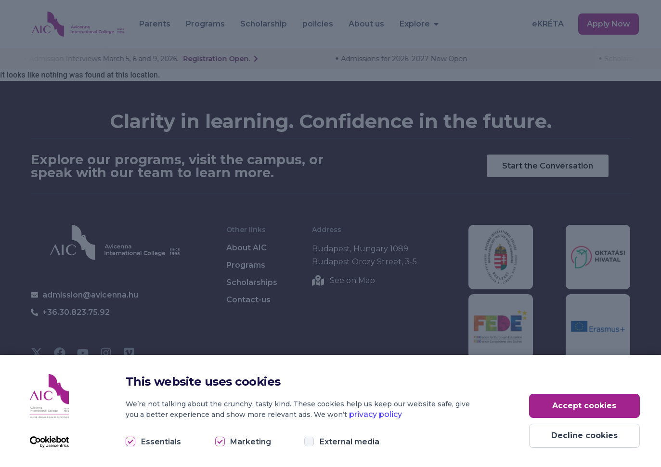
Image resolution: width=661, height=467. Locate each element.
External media (349, 441)
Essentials (161, 441)
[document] (330, 233)
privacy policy (375, 414)
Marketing (250, 441)
